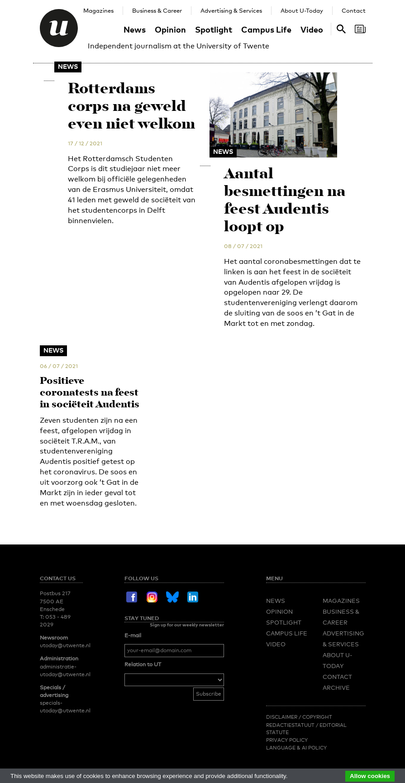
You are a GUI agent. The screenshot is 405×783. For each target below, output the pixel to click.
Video (311, 29)
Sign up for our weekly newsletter (187, 690)
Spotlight (213, 29)
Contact (354, 10)
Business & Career (157, 10)
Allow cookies (370, 776)
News (135, 29)
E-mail (132, 701)
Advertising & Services (231, 10)
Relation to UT (142, 731)
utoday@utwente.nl (65, 712)
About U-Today (302, 10)
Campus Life (266, 29)
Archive (336, 754)
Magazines (98, 10)
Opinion (170, 29)
